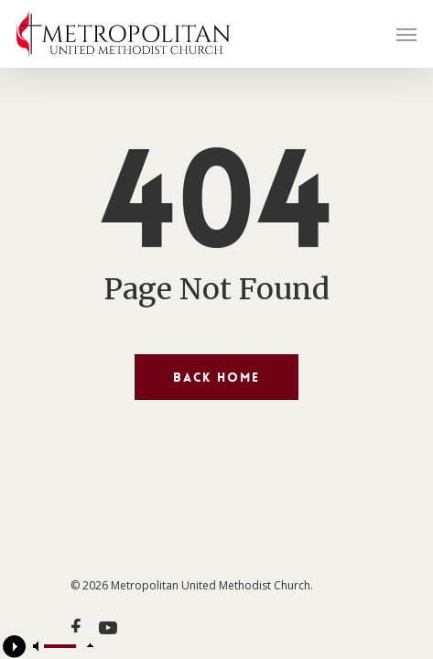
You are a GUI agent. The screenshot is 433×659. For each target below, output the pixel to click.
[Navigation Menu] (406, 34)
